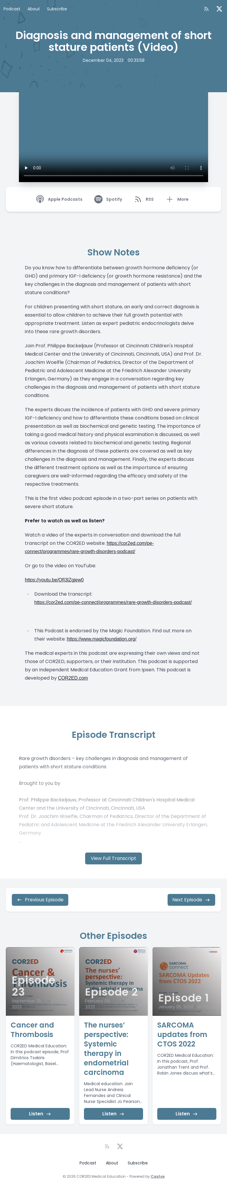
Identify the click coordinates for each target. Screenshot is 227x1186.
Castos (158, 1176)
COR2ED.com (73, 678)
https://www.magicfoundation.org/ (102, 638)
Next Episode (191, 899)
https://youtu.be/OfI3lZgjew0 (54, 579)
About (33, 9)
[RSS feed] (206, 9)
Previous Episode (40, 899)
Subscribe (57, 9)
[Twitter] (219, 9)
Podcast (12, 9)
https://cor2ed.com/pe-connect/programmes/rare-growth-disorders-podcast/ (113, 602)
